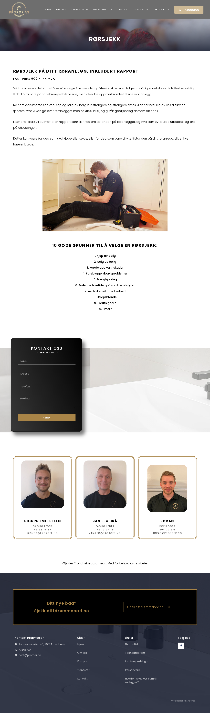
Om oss (61, 9)
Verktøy (141, 9)
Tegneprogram (135, 653)
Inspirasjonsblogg (136, 661)
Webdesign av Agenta (183, 700)
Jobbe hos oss (103, 9)
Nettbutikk (132, 644)
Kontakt (123, 9)
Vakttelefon (161, 9)
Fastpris (82, 661)
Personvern (132, 670)
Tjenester (79, 9)
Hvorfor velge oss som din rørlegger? (141, 680)
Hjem (48, 9)
